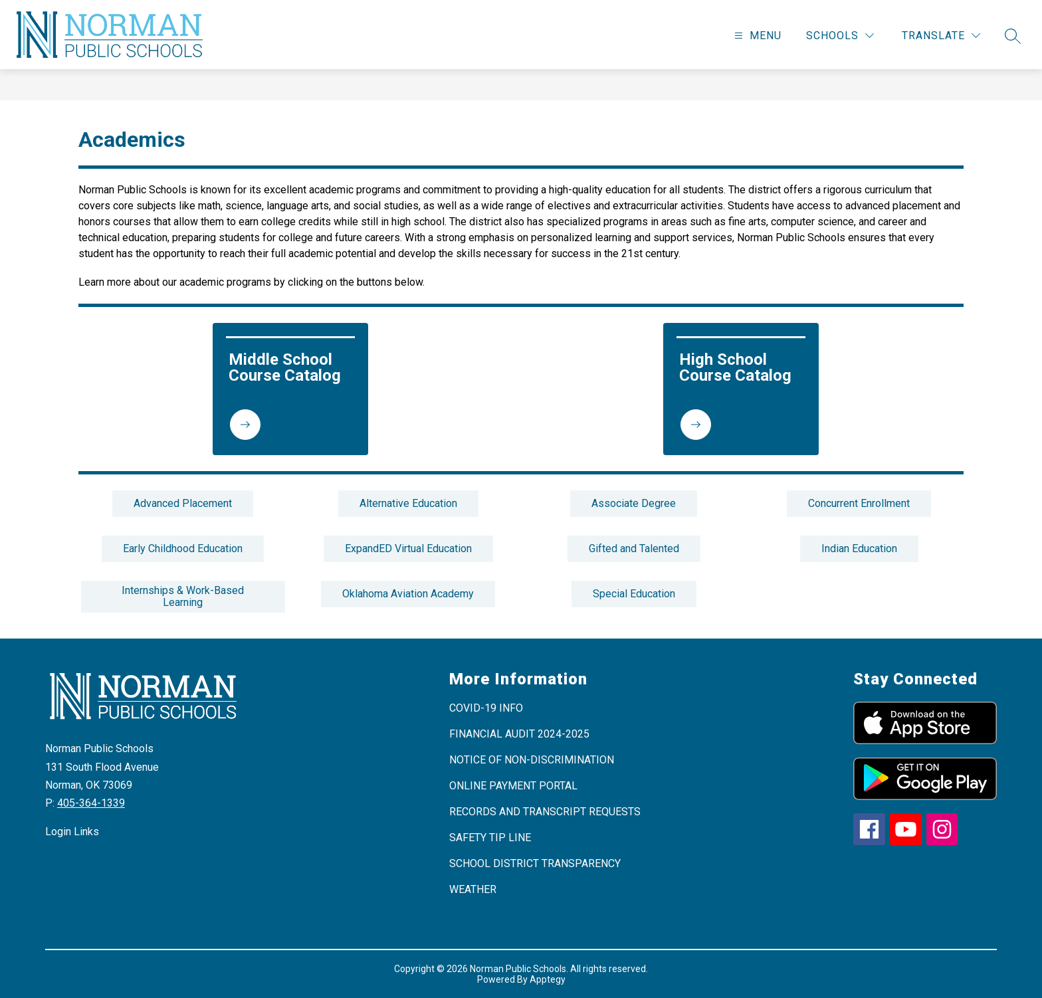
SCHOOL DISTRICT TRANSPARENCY (535, 863)
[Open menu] (756, 35)
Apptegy (548, 979)
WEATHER (472, 889)
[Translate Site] (941, 35)
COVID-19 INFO (486, 708)
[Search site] (1013, 36)
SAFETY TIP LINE (490, 837)
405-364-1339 (91, 803)
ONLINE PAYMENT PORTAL (513, 785)
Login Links (72, 831)
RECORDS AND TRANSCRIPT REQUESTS (545, 811)
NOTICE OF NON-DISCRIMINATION (531, 759)
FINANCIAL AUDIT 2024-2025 (519, 734)
